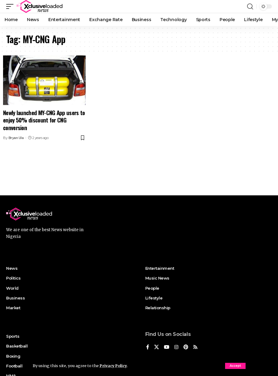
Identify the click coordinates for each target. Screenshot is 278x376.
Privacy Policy (114, 365)
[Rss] (195, 347)
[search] (250, 6)
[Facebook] (147, 347)
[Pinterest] (186, 347)
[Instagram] (176, 347)
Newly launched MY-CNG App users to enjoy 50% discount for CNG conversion (44, 120)
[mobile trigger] (11, 6)
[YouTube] (166, 347)
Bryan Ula (16, 138)
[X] (156, 347)
